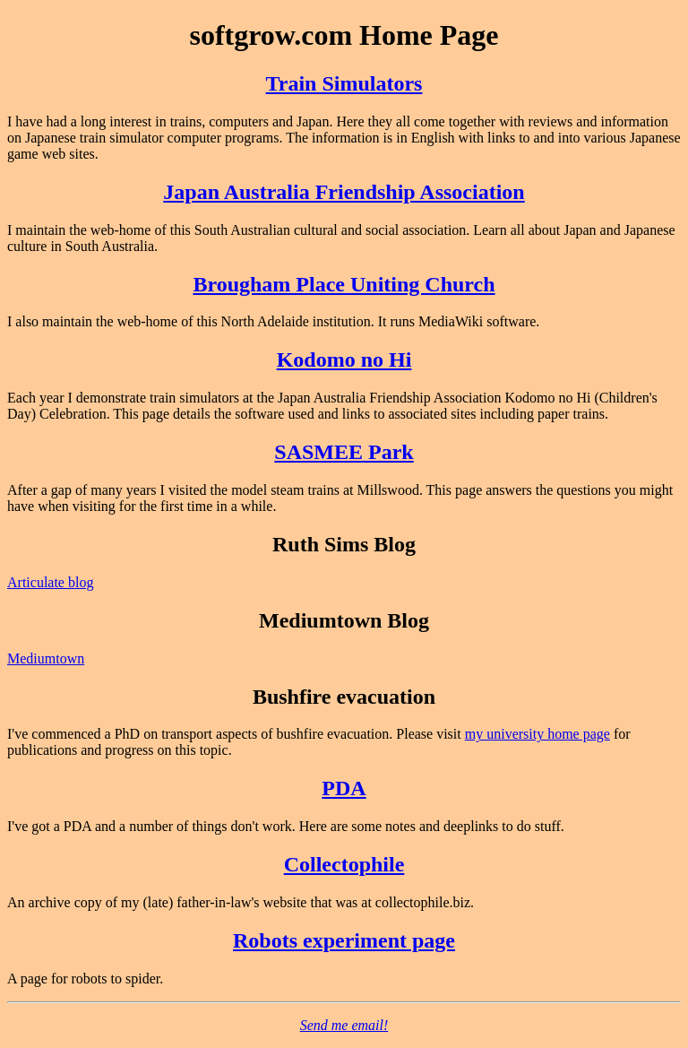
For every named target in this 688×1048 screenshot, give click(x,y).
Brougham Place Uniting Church (343, 284)
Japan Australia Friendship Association (343, 192)
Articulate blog (50, 582)
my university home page (537, 733)
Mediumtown (45, 658)
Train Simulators (344, 83)
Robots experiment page (344, 940)
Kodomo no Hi (344, 359)
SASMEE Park (343, 451)
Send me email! (344, 1025)
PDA (344, 788)
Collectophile (344, 864)
